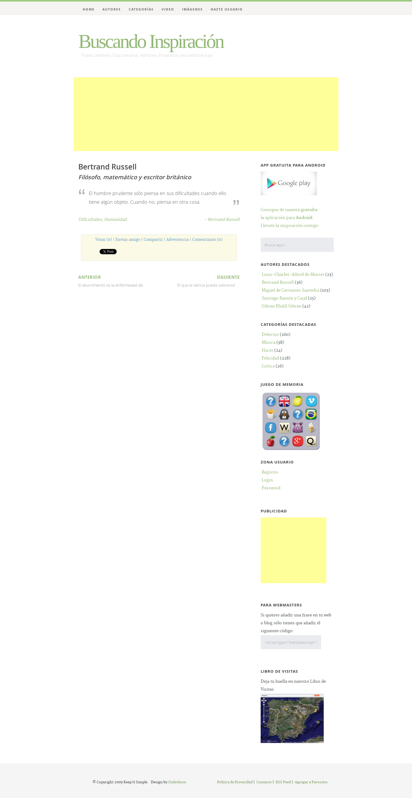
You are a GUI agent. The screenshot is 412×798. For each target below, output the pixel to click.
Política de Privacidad (235, 782)
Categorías (141, 9)
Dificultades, (91, 219)
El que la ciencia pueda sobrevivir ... (200, 280)
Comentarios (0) (207, 239)
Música (268, 342)
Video (168, 9)
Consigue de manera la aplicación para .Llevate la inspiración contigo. (290, 210)
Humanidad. (116, 219)
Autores (111, 9)
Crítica (268, 366)
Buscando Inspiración (150, 41)
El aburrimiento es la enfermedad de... (117, 280)
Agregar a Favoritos (311, 782)
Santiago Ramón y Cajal (284, 298)
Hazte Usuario (227, 9)
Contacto (264, 782)
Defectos (270, 334)
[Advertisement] (206, 114)
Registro (270, 472)
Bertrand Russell (278, 282)
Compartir (153, 239)
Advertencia (177, 239)
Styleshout (177, 782)
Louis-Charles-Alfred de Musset (293, 274)
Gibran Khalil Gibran (281, 306)
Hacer (267, 350)
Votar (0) (103, 239)
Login (267, 480)
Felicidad (270, 358)
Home (89, 9)
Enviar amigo (128, 239)
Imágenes (192, 9)
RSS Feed (283, 782)
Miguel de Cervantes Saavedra (290, 290)
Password (271, 488)
